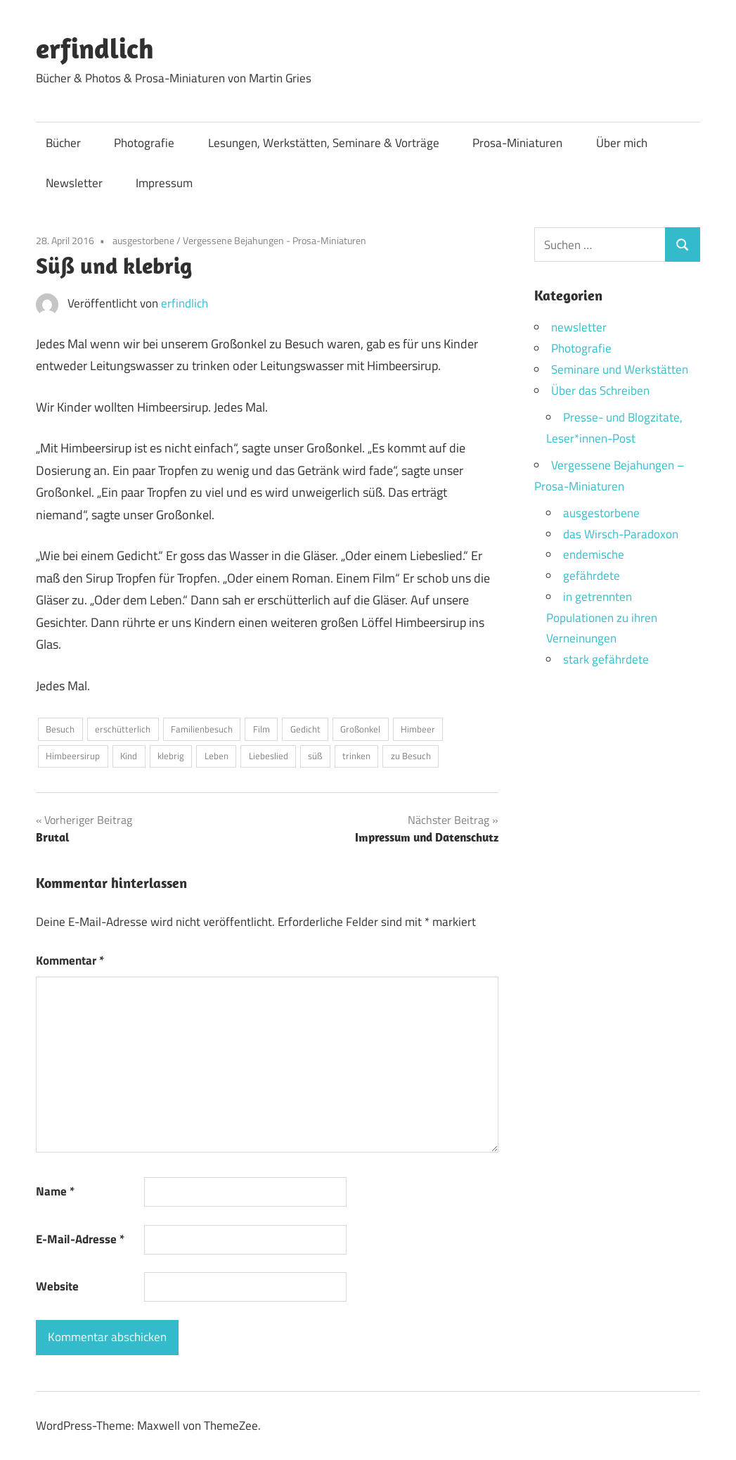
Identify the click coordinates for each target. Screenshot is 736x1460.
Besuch (60, 729)
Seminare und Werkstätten (619, 369)
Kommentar (70, 960)
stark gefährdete (606, 659)
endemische (593, 554)
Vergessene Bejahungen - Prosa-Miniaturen (274, 240)
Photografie (144, 143)
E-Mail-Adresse (80, 1239)
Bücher (63, 143)
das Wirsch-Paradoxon (620, 534)
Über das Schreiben (600, 390)
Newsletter (74, 183)
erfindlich (95, 47)
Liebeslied (268, 756)
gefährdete (591, 575)
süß (315, 756)
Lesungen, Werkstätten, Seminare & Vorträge (323, 143)
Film (261, 729)
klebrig (170, 756)
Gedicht (305, 729)
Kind (128, 756)
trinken (356, 756)
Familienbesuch (202, 729)
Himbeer (418, 729)
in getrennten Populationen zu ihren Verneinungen (601, 618)
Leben (216, 756)
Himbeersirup (73, 756)
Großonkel (360, 729)
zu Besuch (411, 756)
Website (57, 1286)
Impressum (164, 183)
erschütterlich (122, 729)
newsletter (579, 327)
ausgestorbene (143, 240)
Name (55, 1191)
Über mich (621, 143)
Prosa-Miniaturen (517, 143)
